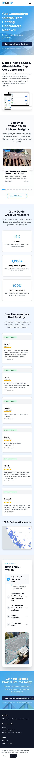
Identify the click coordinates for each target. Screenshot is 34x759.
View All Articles (17, 196)
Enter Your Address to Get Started (17, 44)
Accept (13, 756)
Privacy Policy (6, 741)
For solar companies (8, 730)
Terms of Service (7, 743)
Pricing (4, 727)
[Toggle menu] (30, 3)
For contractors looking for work (11, 732)
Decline (5, 756)
